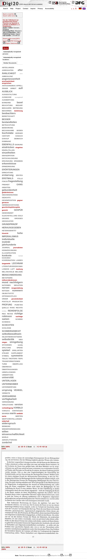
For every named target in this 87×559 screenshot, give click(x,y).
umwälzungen (8, 372)
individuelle (8, 239)
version (18, 404)
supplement (17, 353)
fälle (20, 178)
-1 (27, 447)
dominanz (6, 141)
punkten (19, 304)
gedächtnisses (7, 192)
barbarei (6, 102)
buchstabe (8, 133)
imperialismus (10, 236)
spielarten (17, 350)
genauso (5, 202)
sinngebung (16, 342)
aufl (21, 88)
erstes (19, 175)
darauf (5, 138)
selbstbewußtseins (12, 336)
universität (8, 377)
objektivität (8, 293)
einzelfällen (8, 150)
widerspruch (9, 423)
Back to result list (8, 14)
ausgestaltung (9, 94)
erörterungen (10, 169)
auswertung (8, 99)
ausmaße (6, 97)
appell (19, 85)
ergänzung (7, 161)
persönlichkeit (17, 299)
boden (20, 130)
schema (19, 319)
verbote (6, 393)
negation (18, 285)
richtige (18, 313)
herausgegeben (11, 227)
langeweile (6, 263)
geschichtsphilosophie (11, 207)
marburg (19, 269)
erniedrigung (8, 166)
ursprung (7, 390)
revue (10, 313)
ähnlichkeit (9, 73)
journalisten (18, 248)
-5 (24, 447)
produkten (17, 301)
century (6, 135)
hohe (20, 233)
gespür (18, 209)
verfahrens (9, 396)
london (5, 269)
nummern (17, 290)
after (20, 70)
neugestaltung (17, 288)
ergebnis (18, 161)
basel (20, 102)
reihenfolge (15, 310)
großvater (7, 221)
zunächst (7, 442)
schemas (6, 321)
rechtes (4, 311)
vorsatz (6, 410)
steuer (5, 353)
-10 (21, 447)
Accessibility (49, 8)
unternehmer (10, 383)
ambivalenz (7, 76)
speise (20, 347)
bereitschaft (8, 116)
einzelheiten (8, 152)
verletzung (7, 404)
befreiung (18, 108)
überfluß (18, 364)
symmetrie (17, 355)
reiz (4, 313)
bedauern (6, 108)
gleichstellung (9, 215)
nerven (6, 287)
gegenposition (9, 200)
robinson (7, 316)
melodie (19, 271)
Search (5, 8)
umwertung (7, 374)
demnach (18, 138)
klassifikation (9, 253)
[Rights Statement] (11, 43)
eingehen (19, 147)
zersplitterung (9, 439)
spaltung (6, 347)
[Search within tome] (9, 38)
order (5, 298)
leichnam (17, 263)
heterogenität (9, 230)
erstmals (7, 178)
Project (18, 8)
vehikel (18, 390)
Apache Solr (56, 555)
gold (20, 215)
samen (5, 319)
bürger (19, 133)
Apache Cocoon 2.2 (41, 555)
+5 (40, 447)
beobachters (9, 113)
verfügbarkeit (9, 399)
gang (19, 184)
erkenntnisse (9, 163)
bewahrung (7, 127)
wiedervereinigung (11, 429)
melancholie (8, 271)
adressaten (7, 70)
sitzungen (7, 344)
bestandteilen (9, 122)
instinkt (6, 242)
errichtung (7, 172)
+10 (43, 447)
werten (19, 416)
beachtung (7, 105)
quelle (5, 307)
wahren (5, 413)
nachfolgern (16, 282)
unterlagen (9, 380)
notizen (5, 290)
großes (18, 218)
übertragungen (10, 369)
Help (11, 8)
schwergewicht (11, 330)
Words (5, 48)
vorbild (18, 407)
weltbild (19, 413)
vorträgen (17, 410)
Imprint (33, 8)
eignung (19, 144)
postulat (6, 301)
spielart (6, 350)
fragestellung (15, 181)
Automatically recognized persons (12, 53)
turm (4, 364)
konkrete (7, 255)
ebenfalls (8, 144)
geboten (6, 187)
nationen (6, 285)
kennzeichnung (9, 250)
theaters (12, 358)
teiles (5, 358)
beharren (6, 110)
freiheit (6, 184)
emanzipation (8, 155)
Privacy (40, 8)
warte (13, 413)
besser (6, 119)
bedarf (19, 105)
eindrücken (8, 147)
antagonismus (9, 85)
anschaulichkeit (8, 81)
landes (19, 260)
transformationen (11, 361)
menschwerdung (12, 274)
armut (13, 88)
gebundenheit (9, 190)
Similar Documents (9, 63)
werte (4, 416)
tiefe (20, 358)
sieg (21, 339)
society (20, 345)
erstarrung (8, 175)
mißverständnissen (9, 280)
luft (12, 269)
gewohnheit (8, 213)
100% (7, 447)
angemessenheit (11, 79)
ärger (5, 88)
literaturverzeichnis (12, 266)
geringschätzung (10, 204)
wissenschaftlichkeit (13, 434)
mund (5, 282)
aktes (21, 73)
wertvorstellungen (12, 418)
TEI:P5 (66, 555)
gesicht (5, 210)
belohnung (18, 111)
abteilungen (8, 67)
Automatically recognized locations (12, 58)
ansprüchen (6, 83)
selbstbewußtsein (11, 334)
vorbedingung (7, 408)
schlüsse (6, 328)
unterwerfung (9, 387)
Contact (25, 8)
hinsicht (5, 233)
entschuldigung (10, 158)
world (5, 437)
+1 (38, 447)
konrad (21, 256)
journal (6, 247)
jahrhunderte (9, 244)
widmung (6, 426)
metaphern (7, 277)
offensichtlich (9, 296)
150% (3, 449)
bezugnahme (8, 130)
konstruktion (6, 258)
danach (19, 135)
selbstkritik (8, 339)
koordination (8, 260)
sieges (4, 342)
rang (12, 307)
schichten (8, 324)
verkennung (8, 401)
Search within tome (9, 16)
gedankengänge (10, 194)
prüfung (7, 304)
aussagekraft (19, 97)
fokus (5, 181)
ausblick (7, 91)
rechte (19, 307)
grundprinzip (10, 224)
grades (5, 218)
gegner (20, 200)
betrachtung (8, 125)
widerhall (5, 421)
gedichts (6, 197)
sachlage (19, 316)
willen (5, 431)
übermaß (6, 366)
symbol (5, 355)
